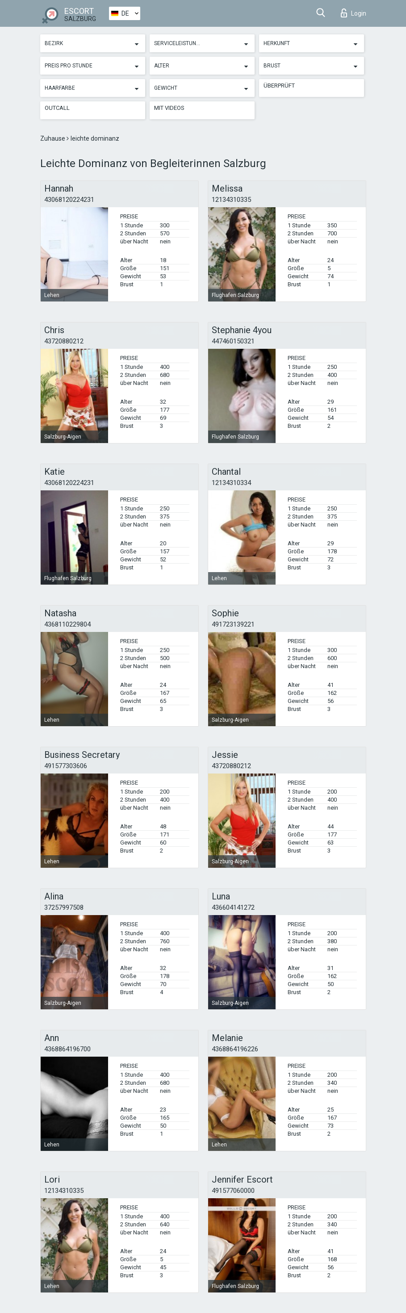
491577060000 (233, 1191)
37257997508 (64, 907)
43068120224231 (69, 200)
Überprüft (279, 85)
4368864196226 (235, 1049)
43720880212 (64, 341)
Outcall (57, 108)
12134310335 (231, 200)
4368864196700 (67, 1049)
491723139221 (233, 624)
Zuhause (53, 138)
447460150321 (233, 341)
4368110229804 (67, 624)
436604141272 (233, 907)
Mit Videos (169, 108)
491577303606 (65, 766)
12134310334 (231, 483)
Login (353, 13)
